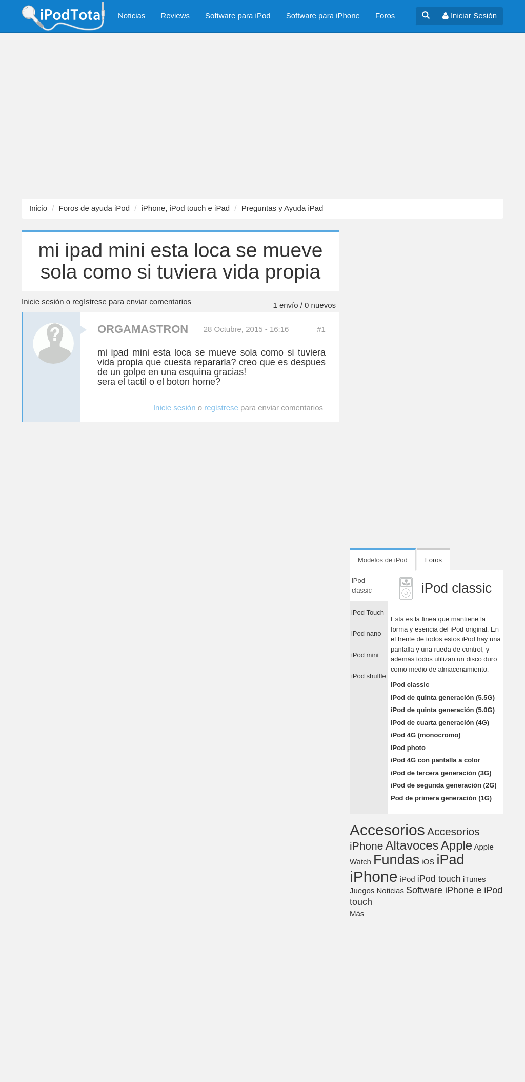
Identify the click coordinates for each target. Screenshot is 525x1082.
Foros (385, 15)
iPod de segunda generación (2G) (444, 785)
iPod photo (408, 748)
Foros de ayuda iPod (94, 208)
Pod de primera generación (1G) (441, 798)
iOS (427, 861)
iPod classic (410, 684)
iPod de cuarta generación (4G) (440, 722)
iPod (407, 879)
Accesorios (387, 829)
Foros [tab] (433, 560)
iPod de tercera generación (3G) (441, 773)
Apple (456, 845)
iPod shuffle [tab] (368, 676)
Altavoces (412, 845)
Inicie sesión (43, 301)
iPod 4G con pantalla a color (435, 760)
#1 (321, 329)
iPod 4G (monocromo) (426, 735)
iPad (451, 860)
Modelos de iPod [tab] (383, 560)
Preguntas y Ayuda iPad (282, 208)
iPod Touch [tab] (367, 612)
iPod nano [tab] (366, 633)
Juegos (362, 890)
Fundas (396, 860)
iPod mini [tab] (364, 655)
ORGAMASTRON (142, 329)
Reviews (175, 15)
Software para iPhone (323, 15)
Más (357, 913)
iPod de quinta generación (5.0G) (443, 710)
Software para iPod (238, 15)
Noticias (131, 15)
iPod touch (439, 879)
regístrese (89, 301)
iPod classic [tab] (362, 586)
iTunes (474, 879)
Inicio (38, 208)
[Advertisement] (262, 116)
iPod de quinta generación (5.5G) (443, 697)
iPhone (373, 876)
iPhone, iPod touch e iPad (185, 208)
